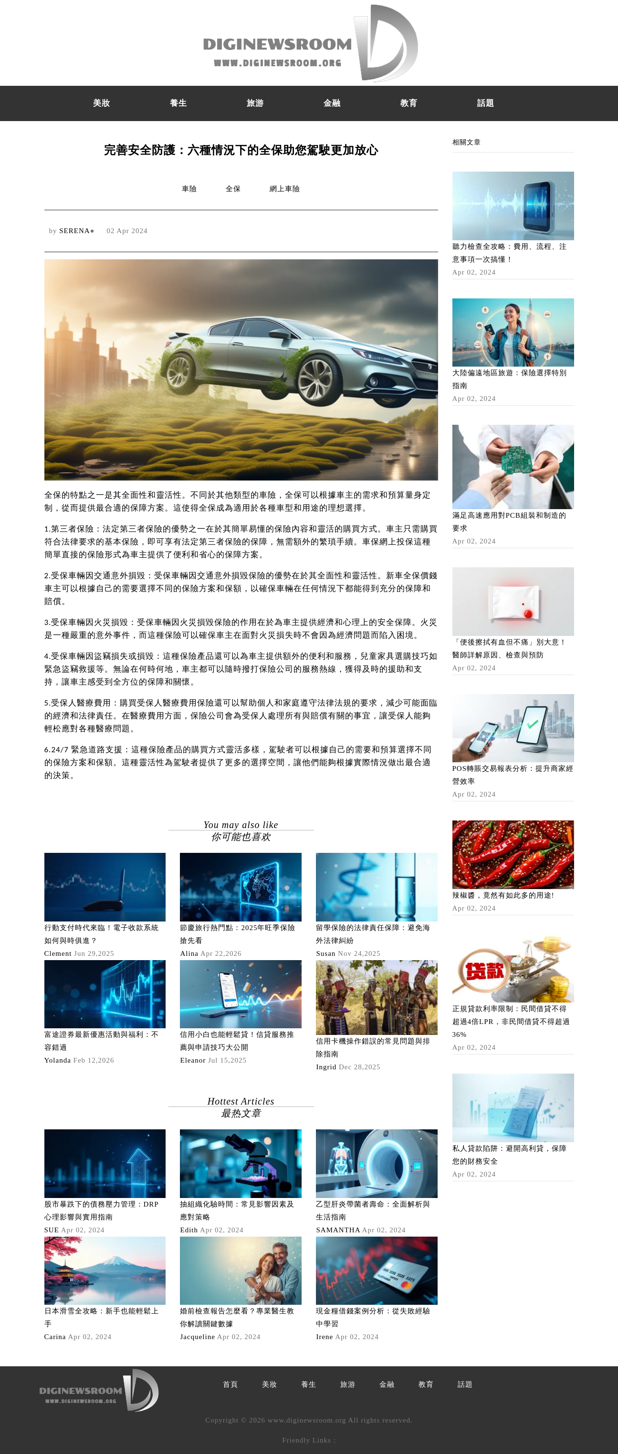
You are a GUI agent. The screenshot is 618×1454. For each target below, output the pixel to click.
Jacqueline (197, 1337)
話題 (485, 103)
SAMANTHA (338, 1230)
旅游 (255, 103)
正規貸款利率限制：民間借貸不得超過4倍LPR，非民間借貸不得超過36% (511, 1021)
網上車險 (285, 189)
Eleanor (193, 1060)
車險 (189, 189)
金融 (332, 103)
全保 (233, 189)
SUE (51, 1230)
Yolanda (57, 1060)
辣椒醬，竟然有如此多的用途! (503, 895)
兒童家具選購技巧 (394, 656)
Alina (189, 953)
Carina (55, 1337)
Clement (58, 953)
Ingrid (326, 1067)
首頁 (230, 1384)
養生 (178, 103)
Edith (189, 1230)
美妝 (101, 103)
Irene (324, 1337)
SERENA (74, 231)
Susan (325, 953)
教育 (409, 103)
